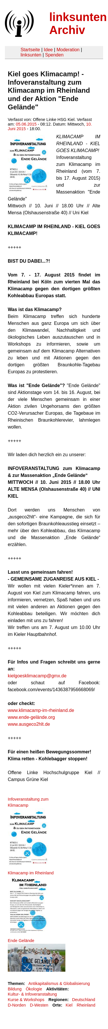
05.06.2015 (26, 124)
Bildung (15, 989)
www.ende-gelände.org (31, 717)
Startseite (30, 49)
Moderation (67, 49)
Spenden (54, 54)
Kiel (69, 1005)
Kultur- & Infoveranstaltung (32, 994)
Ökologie (34, 989)
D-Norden (17, 1005)
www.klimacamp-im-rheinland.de (41, 710)
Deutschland (83, 999)
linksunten (30, 54)
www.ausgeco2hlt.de (29, 724)
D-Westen (39, 1005)
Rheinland (86, 1005)
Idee (48, 49)
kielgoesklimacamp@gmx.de (37, 675)
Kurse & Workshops (26, 999)
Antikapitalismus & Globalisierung (59, 983)
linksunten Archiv (78, 23)
